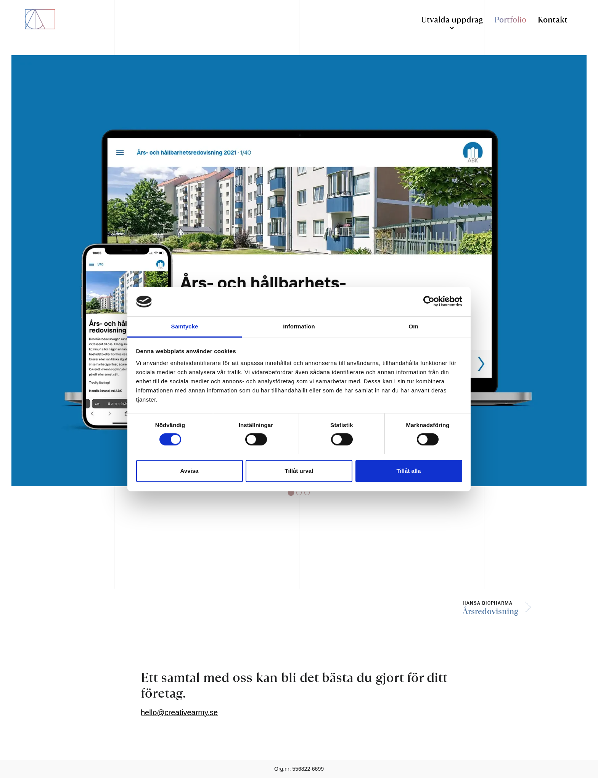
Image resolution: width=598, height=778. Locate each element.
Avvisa (189, 470)
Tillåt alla (409, 470)
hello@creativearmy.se (179, 712)
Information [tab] (299, 326)
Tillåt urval (299, 470)
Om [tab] (413, 326)
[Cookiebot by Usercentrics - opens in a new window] (428, 301)
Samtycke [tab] (184, 326)
